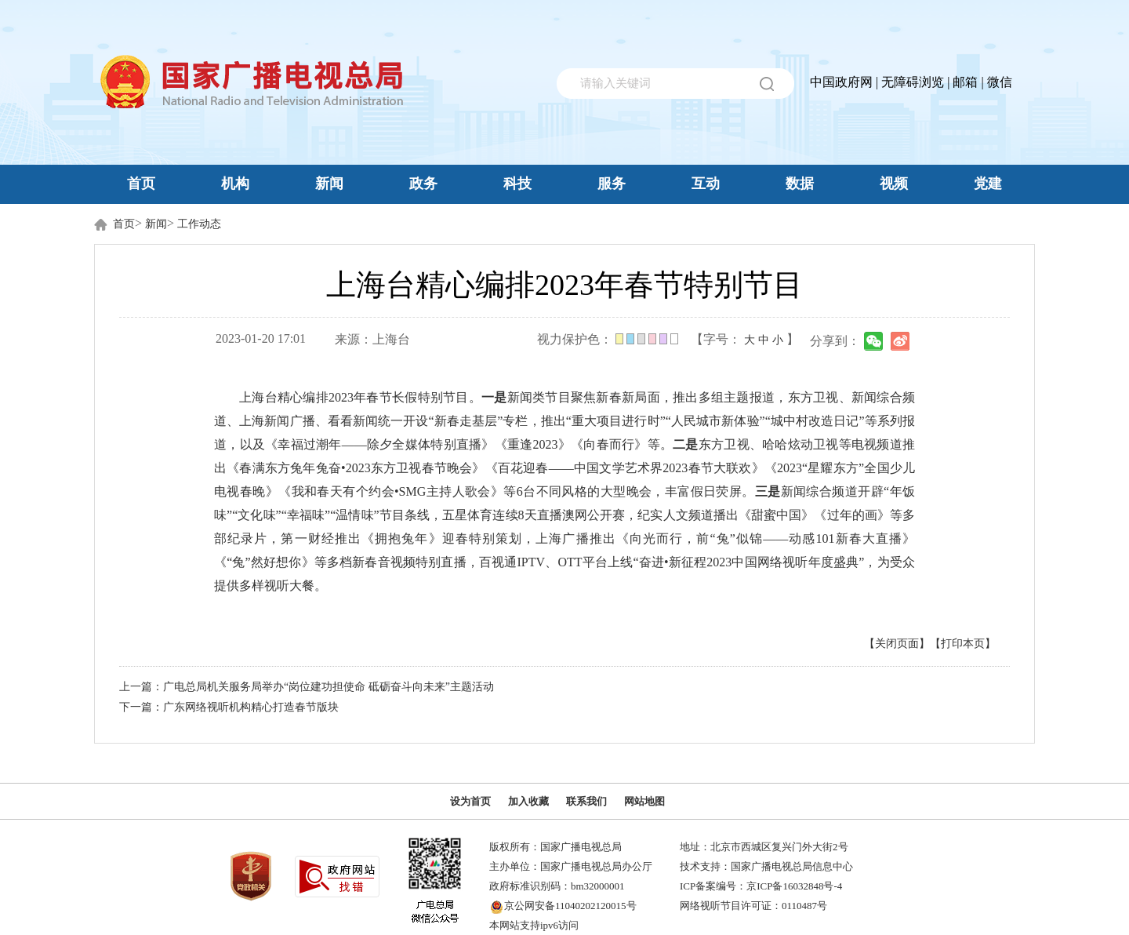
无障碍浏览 (912, 82)
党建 (988, 183)
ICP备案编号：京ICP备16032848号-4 (761, 886)
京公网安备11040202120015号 (570, 905)
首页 (141, 183)
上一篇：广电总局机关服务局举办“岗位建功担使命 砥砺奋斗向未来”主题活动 (306, 687)
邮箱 (965, 82)
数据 (800, 183)
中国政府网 (841, 82)
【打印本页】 (963, 643)
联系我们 (586, 801)
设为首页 (470, 801)
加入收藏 (528, 801)
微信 (999, 82)
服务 (611, 183)
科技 (517, 183)
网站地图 (644, 801)
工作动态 (199, 224)
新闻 (329, 183)
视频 (894, 183)
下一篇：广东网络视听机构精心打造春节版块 (229, 707)
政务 (423, 183)
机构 (235, 183)
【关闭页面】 (897, 643)
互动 (706, 183)
